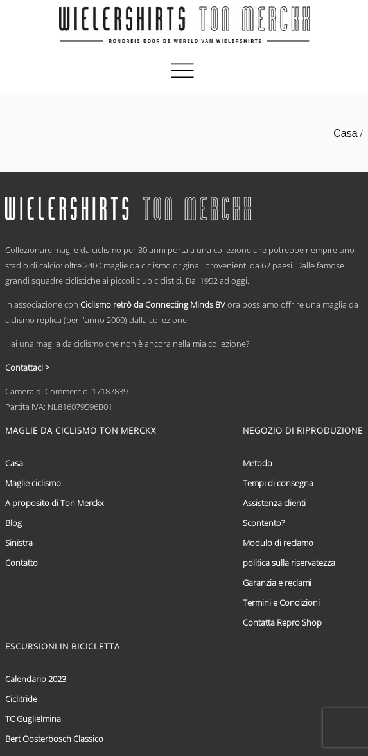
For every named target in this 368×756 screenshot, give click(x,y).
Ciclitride (21, 699)
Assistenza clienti (274, 503)
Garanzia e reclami (277, 582)
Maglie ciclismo (33, 483)
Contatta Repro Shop (282, 622)
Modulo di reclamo (278, 543)
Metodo (257, 463)
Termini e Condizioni (281, 602)
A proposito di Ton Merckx (54, 503)
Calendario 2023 (35, 679)
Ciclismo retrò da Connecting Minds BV (152, 304)
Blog (13, 523)
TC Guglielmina (33, 719)
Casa (345, 133)
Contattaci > (27, 367)
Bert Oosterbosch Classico (54, 738)
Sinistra (19, 543)
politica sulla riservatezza (289, 562)
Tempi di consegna (278, 483)
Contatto (21, 562)
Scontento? (264, 523)
